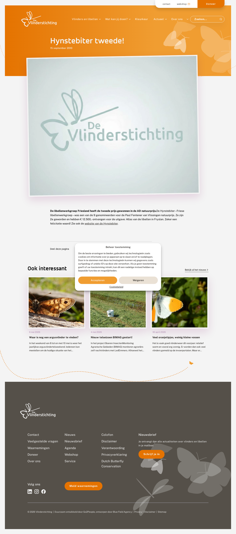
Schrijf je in (151, 454)
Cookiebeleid (116, 287)
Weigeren (138, 280)
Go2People (89, 512)
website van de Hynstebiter (101, 223)
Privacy (138, 512)
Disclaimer (149, 512)
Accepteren (98, 280)
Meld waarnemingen (83, 486)
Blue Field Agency (122, 512)
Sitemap (162, 512)
